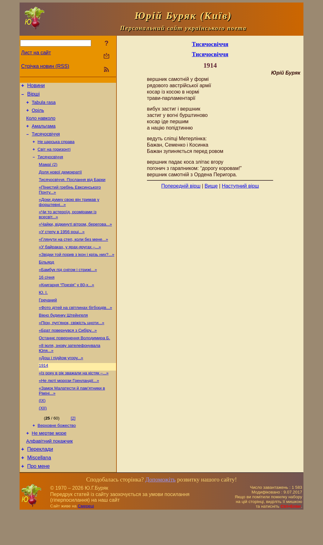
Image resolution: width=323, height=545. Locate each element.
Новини (36, 86)
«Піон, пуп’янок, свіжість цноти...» (71, 344)
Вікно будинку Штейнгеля (63, 335)
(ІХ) (42, 427)
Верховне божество (57, 453)
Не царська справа (56, 149)
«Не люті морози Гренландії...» (69, 406)
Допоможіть (160, 512)
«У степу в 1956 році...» (62, 245)
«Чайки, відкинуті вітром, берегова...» (75, 237)
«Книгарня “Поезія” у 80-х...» (66, 302)
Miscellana (39, 489)
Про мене (38, 499)
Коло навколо (41, 122)
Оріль (38, 114)
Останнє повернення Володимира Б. (74, 360)
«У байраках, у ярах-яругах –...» (70, 261)
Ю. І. (43, 311)
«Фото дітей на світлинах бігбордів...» (75, 327)
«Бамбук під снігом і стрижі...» (68, 286)
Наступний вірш (240, 186)
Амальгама (44, 131)
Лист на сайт (36, 52)
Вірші (33, 96)
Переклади (40, 480)
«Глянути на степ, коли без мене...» (73, 253)
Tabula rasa (44, 105)
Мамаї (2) (48, 173)
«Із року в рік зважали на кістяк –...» (74, 398)
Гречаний (48, 319)
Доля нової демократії (60, 181)
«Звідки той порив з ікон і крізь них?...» (76, 270)
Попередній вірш (180, 186)
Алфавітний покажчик (49, 471)
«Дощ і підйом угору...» (61, 381)
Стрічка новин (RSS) (45, 66)
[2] (73, 445)
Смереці (86, 538)
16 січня (47, 294)
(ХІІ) (43, 435)
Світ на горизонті (54, 157)
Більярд (46, 278)
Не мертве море (49, 462)
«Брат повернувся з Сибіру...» (68, 352)
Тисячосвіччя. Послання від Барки (72, 190)
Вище (211, 186)
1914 (43, 389)
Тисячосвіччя (46, 140)
